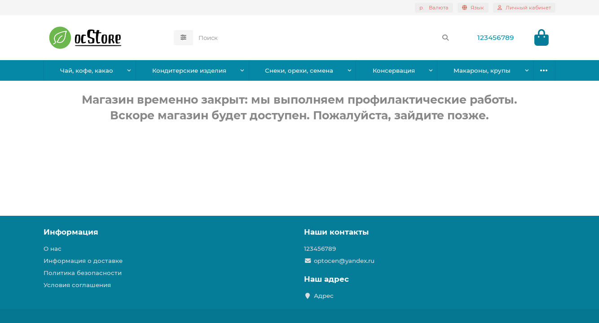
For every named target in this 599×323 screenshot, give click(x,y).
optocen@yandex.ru (344, 260)
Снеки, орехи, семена (299, 70)
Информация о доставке (83, 260)
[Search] (324, 37)
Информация (71, 231)
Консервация (394, 70)
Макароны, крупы (482, 70)
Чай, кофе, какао (86, 70)
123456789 (495, 37)
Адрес (324, 295)
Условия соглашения (77, 284)
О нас (53, 248)
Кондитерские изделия (189, 70)
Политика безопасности (83, 272)
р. (434, 7)
